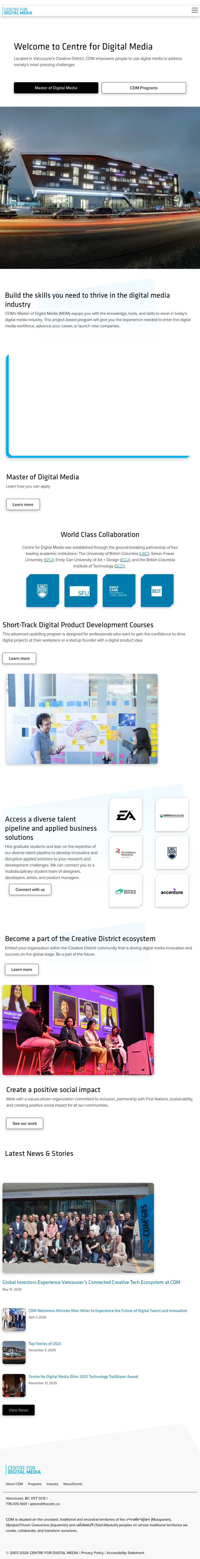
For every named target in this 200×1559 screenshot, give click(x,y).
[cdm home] (18, 11)
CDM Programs (144, 88)
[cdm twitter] (27, 1542)
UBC (144, 553)
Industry (52, 1484)
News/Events (72, 1484)
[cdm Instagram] (9, 1542)
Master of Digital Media (56, 88)
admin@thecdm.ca (45, 1504)
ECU (125, 560)
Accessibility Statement (125, 1552)
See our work (25, 1123)
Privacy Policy (92, 1552)
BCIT (120, 566)
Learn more (23, 504)
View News (18, 1410)
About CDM (14, 1484)
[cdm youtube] (36, 1542)
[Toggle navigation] (195, 12)
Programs (34, 1484)
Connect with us (30, 889)
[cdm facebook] (18, 1542)
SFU (49, 560)
